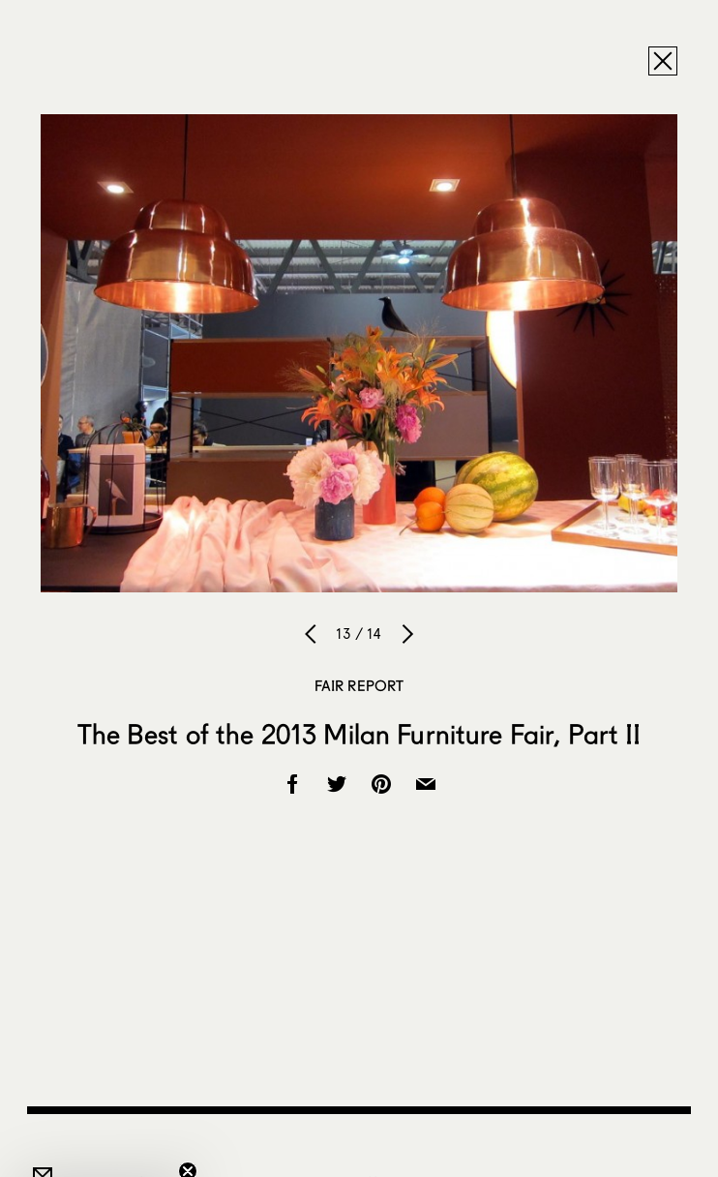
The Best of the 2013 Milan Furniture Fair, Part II (359, 733)
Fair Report (359, 685)
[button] (100, 1153)
